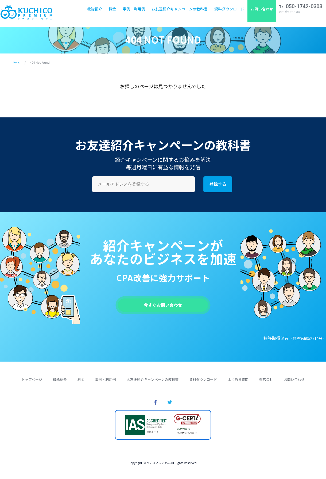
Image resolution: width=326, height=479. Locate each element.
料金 (110, 13)
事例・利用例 (132, 13)
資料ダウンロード (227, 13)
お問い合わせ (260, 13)
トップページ (31, 382)
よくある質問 (238, 382)
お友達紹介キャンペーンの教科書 (177, 13)
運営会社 (266, 382)
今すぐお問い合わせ (163, 306)
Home (17, 62)
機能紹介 (92, 13)
